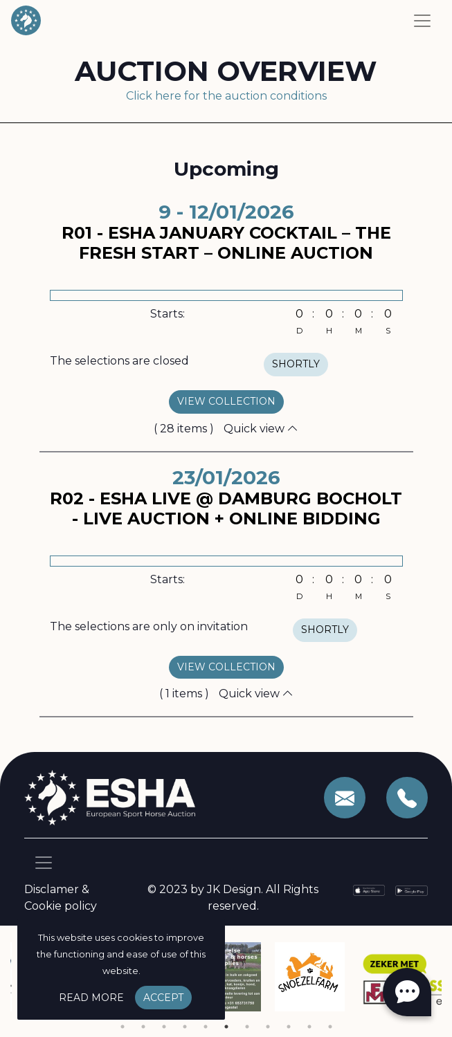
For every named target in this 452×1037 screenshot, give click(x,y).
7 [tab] (247, 1027)
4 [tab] (185, 1027)
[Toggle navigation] (422, 21)
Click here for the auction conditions (226, 95)
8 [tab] (268, 1027)
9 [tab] (289, 1027)
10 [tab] (309, 1027)
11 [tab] (330, 1027)
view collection (226, 401)
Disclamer (51, 889)
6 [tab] (226, 1027)
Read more (91, 997)
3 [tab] (164, 1027)
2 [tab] (143, 1027)
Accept (163, 997)
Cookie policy (60, 905)
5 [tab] (206, 1027)
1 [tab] (122, 1027)
